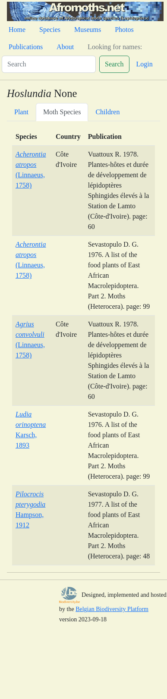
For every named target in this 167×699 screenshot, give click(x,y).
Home (17, 29)
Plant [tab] (21, 112)
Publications (26, 46)
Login (144, 64)
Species (49, 29)
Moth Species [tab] (62, 112)
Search (114, 64)
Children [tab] (107, 112)
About (65, 46)
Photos (124, 29)
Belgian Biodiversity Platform (112, 609)
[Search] (49, 64)
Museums (87, 29)
